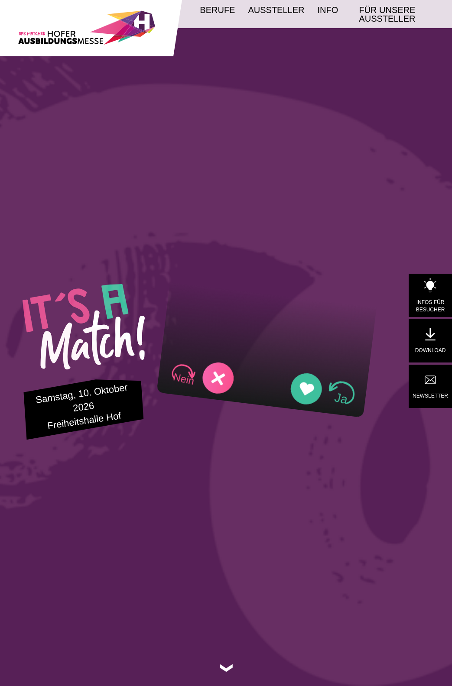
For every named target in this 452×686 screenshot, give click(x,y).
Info (328, 10)
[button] (202, 376)
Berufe (217, 10)
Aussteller (276, 10)
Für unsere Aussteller (387, 14)
